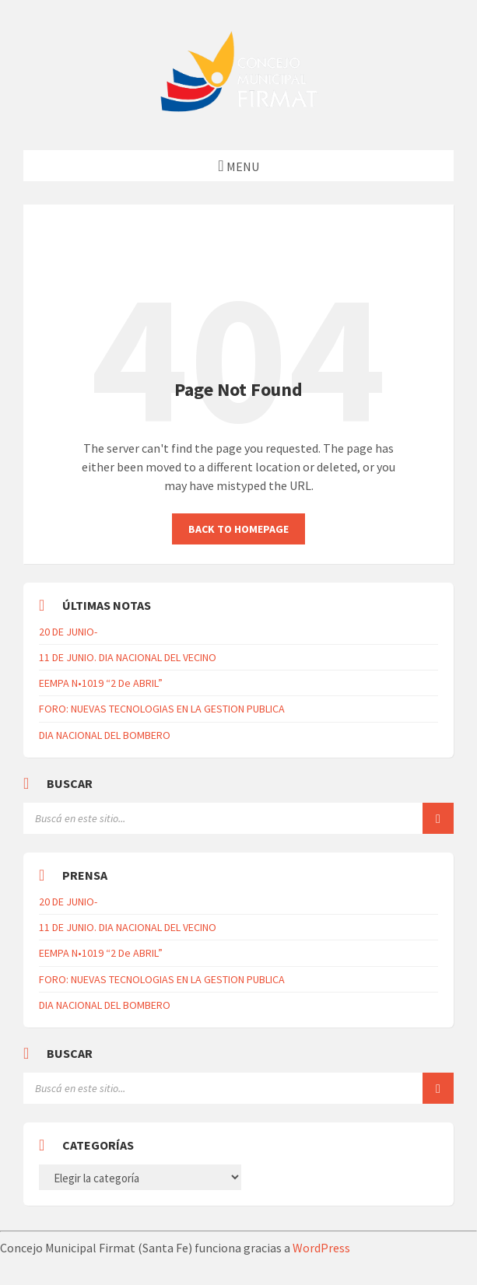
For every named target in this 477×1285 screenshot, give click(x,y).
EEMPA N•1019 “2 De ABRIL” (101, 683)
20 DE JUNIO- (68, 632)
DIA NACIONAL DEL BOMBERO (104, 735)
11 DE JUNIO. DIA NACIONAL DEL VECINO (127, 657)
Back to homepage (238, 529)
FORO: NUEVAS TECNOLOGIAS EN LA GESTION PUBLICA (162, 709)
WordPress (321, 1247)
